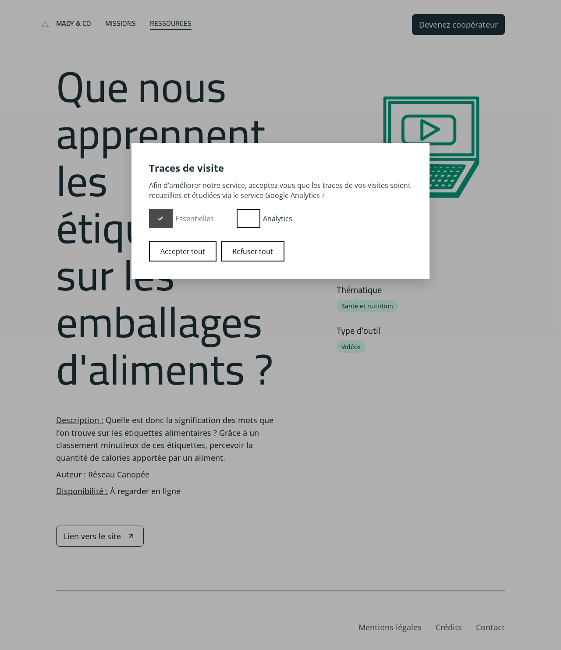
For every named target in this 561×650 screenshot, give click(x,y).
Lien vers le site (100, 536)
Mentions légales (390, 627)
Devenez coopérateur (458, 24)
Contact (490, 627)
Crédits (449, 627)
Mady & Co (73, 23)
